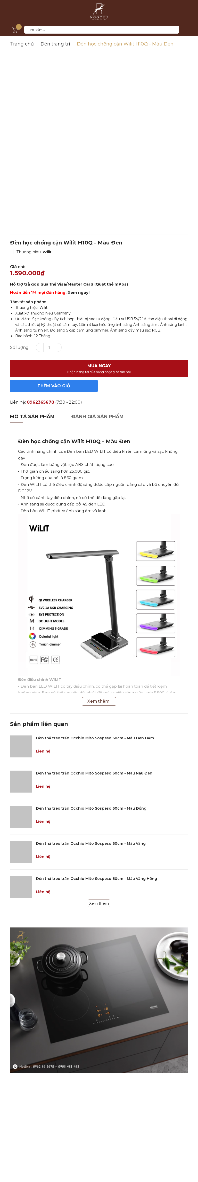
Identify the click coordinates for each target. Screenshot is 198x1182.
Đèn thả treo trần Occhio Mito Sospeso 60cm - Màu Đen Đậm (95, 738)
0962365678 (40, 402)
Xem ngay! (78, 292)
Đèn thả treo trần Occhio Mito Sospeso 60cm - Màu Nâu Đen (94, 773)
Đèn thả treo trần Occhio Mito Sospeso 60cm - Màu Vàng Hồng (96, 878)
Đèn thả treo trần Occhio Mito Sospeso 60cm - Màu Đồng (91, 808)
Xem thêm (99, 903)
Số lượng (19, 347)
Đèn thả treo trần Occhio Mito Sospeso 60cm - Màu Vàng (91, 843)
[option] (99, 145)
